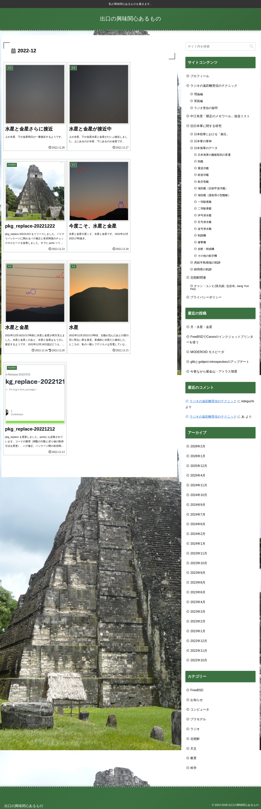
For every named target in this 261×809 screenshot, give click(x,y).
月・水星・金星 (201, 327)
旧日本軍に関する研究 (206, 126)
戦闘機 (202, 235)
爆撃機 (202, 242)
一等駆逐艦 (204, 201)
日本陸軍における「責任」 (211, 134)
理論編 (198, 94)
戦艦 (200, 161)
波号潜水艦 (204, 228)
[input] (220, 46)
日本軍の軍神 (203, 141)
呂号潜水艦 (204, 221)
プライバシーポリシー (206, 297)
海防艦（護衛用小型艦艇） (214, 195)
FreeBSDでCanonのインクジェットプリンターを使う (219, 339)
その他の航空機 (207, 255)
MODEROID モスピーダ (207, 352)
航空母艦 (203, 181)
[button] (251, 46)
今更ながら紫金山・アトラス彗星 (213, 371)
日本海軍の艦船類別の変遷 (214, 154)
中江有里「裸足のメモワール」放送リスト (220, 116)
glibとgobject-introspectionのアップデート (219, 361)
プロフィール (199, 76)
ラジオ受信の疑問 (206, 108)
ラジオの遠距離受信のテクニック (213, 85)
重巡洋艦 (203, 168)
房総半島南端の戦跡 (207, 262)
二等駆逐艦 (204, 208)
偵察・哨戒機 (206, 248)
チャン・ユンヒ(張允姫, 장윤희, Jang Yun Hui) (219, 287)
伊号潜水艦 (204, 215)
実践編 (198, 101)
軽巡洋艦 (203, 174)
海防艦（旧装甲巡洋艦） (213, 188)
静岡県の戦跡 (203, 269)
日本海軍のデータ (206, 148)
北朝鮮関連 (198, 277)
